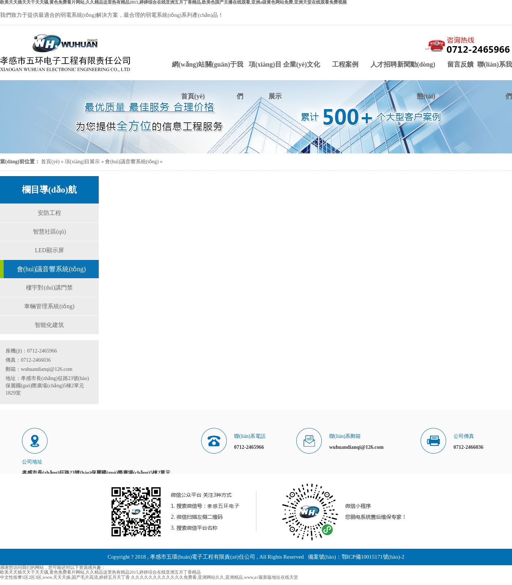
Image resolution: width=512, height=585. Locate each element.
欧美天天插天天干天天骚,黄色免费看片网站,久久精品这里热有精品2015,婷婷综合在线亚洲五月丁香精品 (100, 572)
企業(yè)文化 (301, 64)
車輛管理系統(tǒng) (49, 306)
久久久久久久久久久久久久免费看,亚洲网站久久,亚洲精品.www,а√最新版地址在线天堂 (214, 577)
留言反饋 (460, 64)
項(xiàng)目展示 (82, 161)
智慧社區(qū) (49, 231)
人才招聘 (383, 64)
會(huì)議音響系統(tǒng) (131, 161)
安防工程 (49, 213)
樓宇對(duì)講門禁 (49, 287)
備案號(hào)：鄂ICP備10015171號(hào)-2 (356, 557)
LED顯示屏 (49, 250)
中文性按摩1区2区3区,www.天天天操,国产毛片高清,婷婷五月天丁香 (65, 577)
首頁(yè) (50, 161)
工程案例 (345, 64)
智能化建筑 (49, 325)
